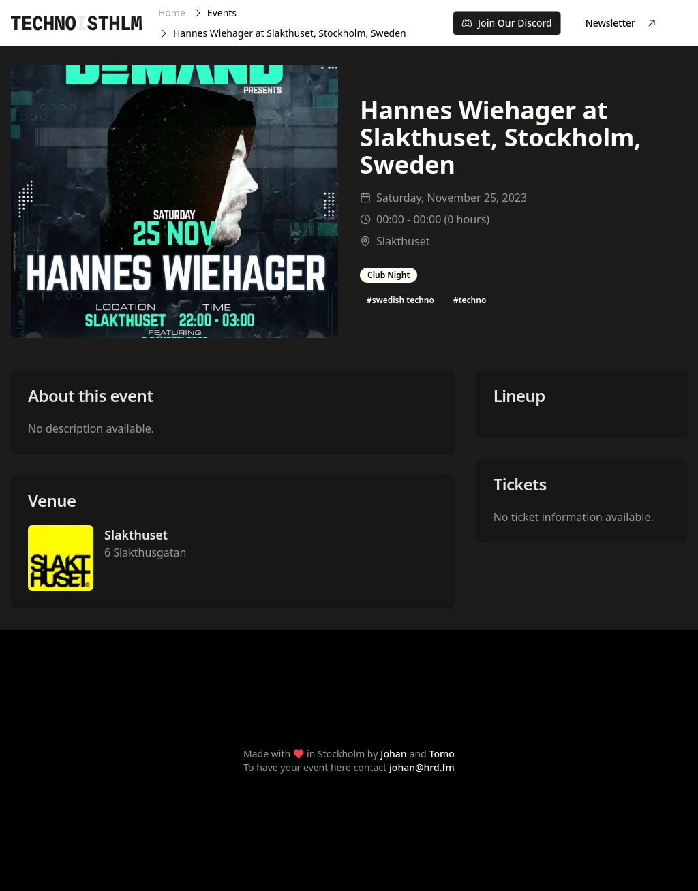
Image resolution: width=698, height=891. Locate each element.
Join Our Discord (506, 22)
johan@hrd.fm (422, 767)
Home (171, 12)
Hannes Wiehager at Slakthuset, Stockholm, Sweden (289, 33)
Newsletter (621, 22)
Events (222, 12)
